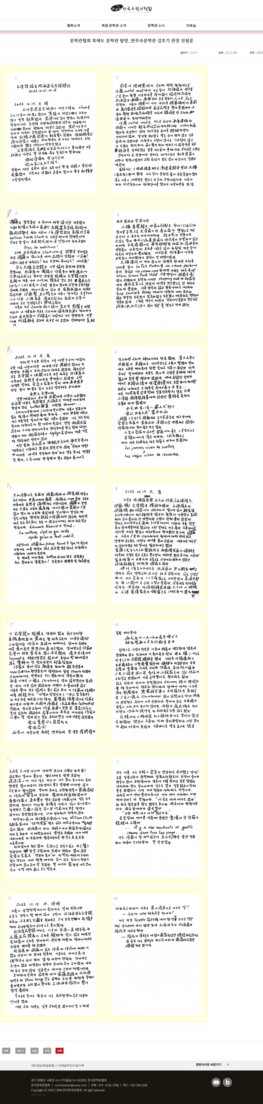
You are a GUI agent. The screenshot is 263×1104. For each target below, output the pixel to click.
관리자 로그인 (38, 1095)
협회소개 (73, 25)
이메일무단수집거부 (71, 1065)
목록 (6, 1050)
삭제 (59, 1050)
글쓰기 (20, 1050)
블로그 (227, 1082)
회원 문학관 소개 (114, 25)
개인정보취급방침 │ (44, 1065)
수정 (47, 1050)
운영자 (193, 52)
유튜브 (216, 1082)
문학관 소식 (156, 25)
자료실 (191, 25)
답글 (34, 1050)
